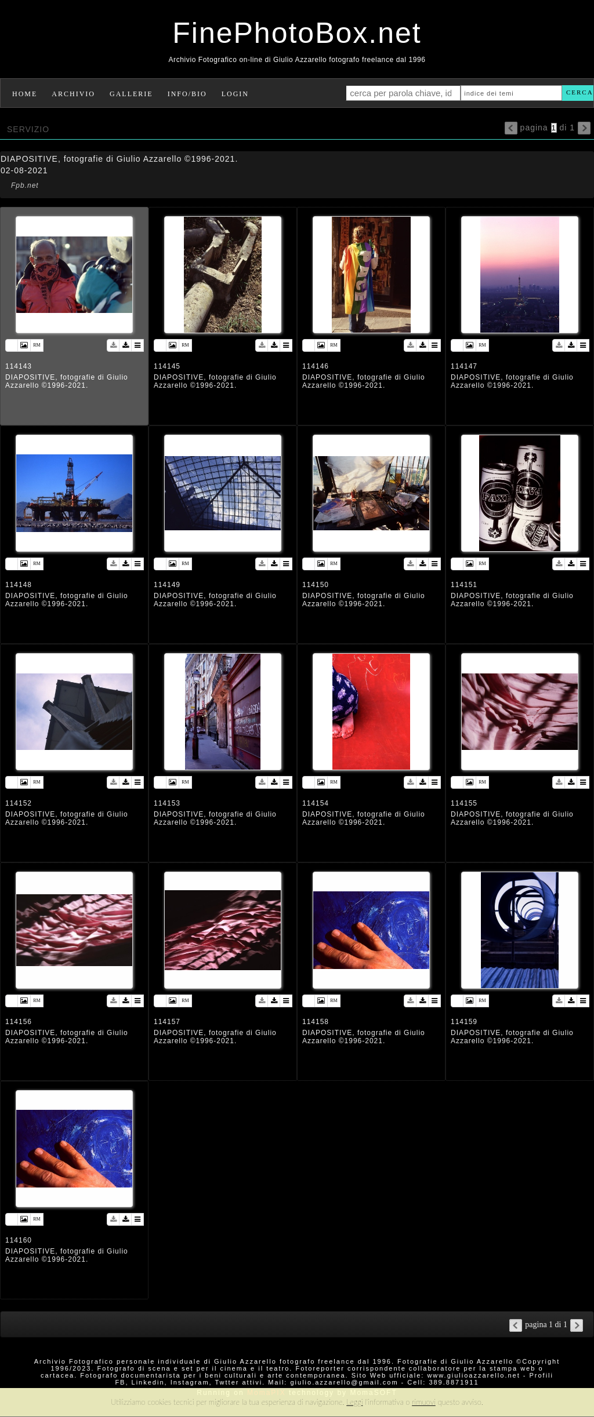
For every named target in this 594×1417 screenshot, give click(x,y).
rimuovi (424, 1402)
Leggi (354, 1402)
